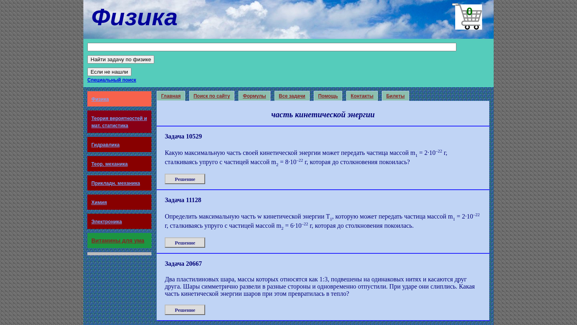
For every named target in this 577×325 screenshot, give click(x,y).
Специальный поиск (111, 80)
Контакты (362, 96)
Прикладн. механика (115, 183)
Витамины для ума (117, 240)
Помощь (328, 96)
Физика (100, 99)
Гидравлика (105, 145)
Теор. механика (109, 164)
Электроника (106, 222)
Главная (171, 96)
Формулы (254, 96)
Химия (99, 202)
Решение (185, 179)
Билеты (395, 96)
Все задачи (292, 96)
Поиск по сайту (212, 96)
